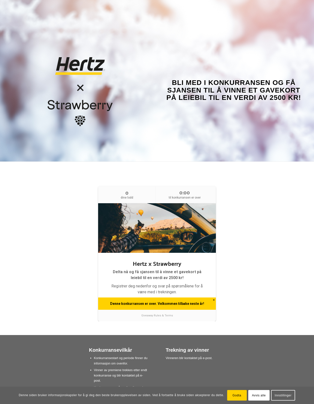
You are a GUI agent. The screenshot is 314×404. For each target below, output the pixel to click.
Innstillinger (283, 395)
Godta (237, 395)
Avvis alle (259, 395)
